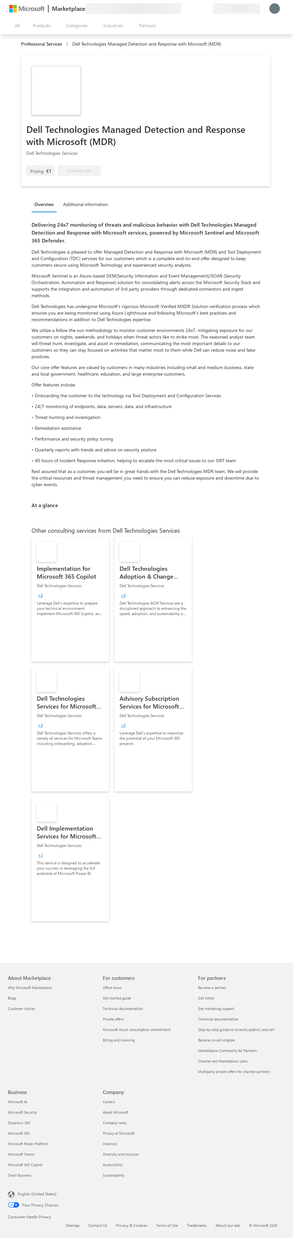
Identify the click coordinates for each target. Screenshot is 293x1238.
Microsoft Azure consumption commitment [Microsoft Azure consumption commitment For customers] (136, 1029)
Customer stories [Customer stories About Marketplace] (21, 1008)
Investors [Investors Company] (110, 1143)
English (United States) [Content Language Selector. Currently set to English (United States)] (37, 1193)
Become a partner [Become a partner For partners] (212, 987)
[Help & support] (191, 8)
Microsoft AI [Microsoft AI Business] (17, 1101)
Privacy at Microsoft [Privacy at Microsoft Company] (118, 1133)
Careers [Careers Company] (109, 1101)
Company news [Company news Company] (115, 1122)
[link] (70, 599)
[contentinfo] (67, 44)
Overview (44, 204)
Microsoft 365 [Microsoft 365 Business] (19, 1133)
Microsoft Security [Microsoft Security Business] (22, 1112)
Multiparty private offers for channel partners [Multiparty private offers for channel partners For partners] (234, 1071)
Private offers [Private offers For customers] (113, 1019)
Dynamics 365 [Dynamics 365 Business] (19, 1122)
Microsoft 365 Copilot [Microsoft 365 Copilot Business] (25, 1164)
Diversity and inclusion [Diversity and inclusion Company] (121, 1154)
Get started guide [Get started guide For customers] (117, 998)
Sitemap (72, 1225)
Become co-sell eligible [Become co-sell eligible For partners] (216, 1040)
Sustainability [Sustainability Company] (113, 1175)
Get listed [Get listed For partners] (206, 998)
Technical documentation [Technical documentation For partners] (218, 1019)
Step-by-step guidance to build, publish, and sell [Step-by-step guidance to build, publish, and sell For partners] (236, 1029)
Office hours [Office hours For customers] (112, 987)
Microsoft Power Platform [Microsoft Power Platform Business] (28, 1143)
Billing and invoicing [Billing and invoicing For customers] (119, 1040)
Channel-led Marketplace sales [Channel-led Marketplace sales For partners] (223, 1061)
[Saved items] (199, 8)
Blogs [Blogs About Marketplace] (12, 998)
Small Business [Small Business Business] (20, 1175)
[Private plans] (207, 8)
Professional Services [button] (41, 44)
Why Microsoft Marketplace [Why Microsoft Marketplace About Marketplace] (30, 987)
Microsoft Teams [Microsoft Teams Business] (21, 1154)
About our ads (227, 1225)
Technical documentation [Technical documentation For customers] (123, 1008)
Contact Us (97, 1225)
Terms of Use (167, 1225)
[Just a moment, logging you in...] (274, 8)
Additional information (85, 204)
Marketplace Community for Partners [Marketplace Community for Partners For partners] (227, 1050)
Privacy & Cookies (131, 1225)
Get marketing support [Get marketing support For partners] (216, 1008)
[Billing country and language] (236, 8)
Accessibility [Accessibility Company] (113, 1164)
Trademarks (197, 1225)
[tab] (46, 204)
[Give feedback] (184, 8)
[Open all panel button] (15, 25)
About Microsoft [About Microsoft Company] (115, 1112)
